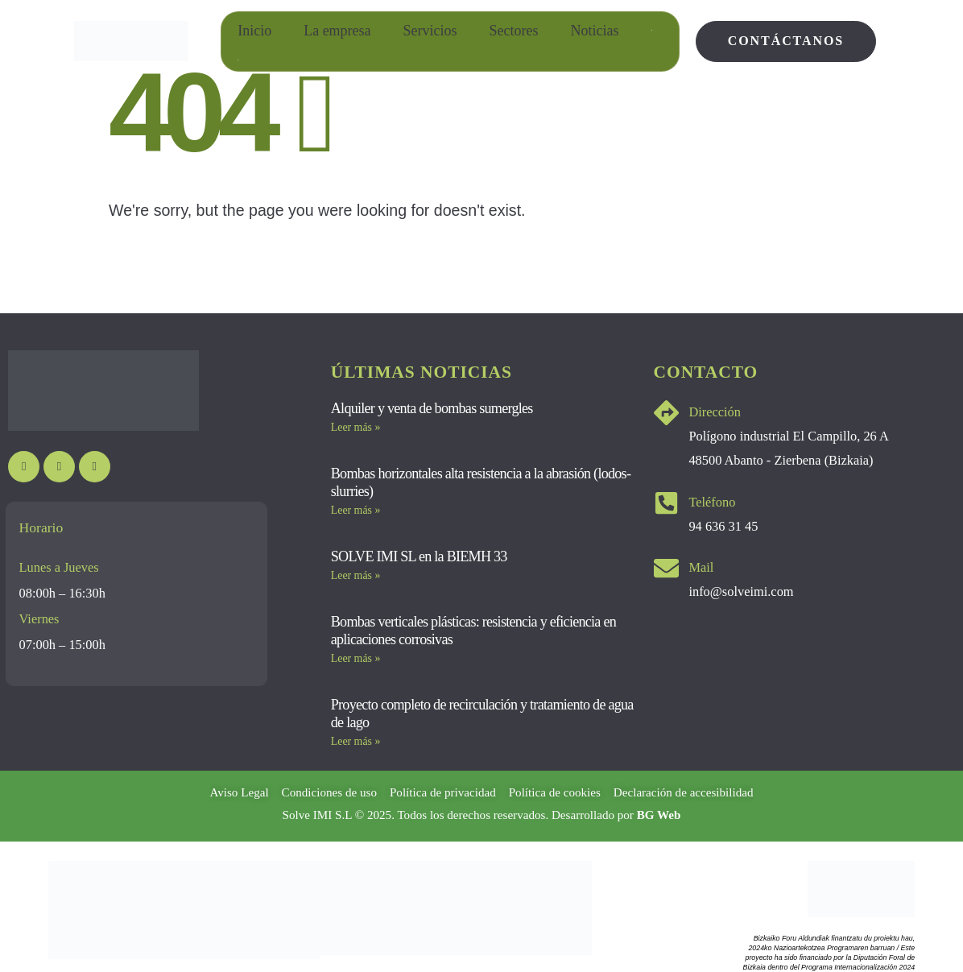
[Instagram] (59, 466)
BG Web (659, 815)
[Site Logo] (131, 41)
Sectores (514, 31)
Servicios (430, 31)
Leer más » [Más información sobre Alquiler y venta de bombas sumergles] (356, 427)
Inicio (254, 31)
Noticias (595, 31)
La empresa (337, 31)
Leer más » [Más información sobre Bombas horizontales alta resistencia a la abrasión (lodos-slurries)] (356, 510)
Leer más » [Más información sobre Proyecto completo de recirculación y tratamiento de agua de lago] (356, 741)
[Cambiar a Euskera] (237, 60)
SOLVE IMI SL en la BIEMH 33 (419, 556)
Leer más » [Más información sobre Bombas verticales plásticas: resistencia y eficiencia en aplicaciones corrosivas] (356, 658)
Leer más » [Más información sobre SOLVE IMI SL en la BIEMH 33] (356, 575)
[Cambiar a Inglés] (651, 30)
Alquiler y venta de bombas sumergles (432, 408)
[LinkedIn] (94, 466)
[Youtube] (23, 466)
